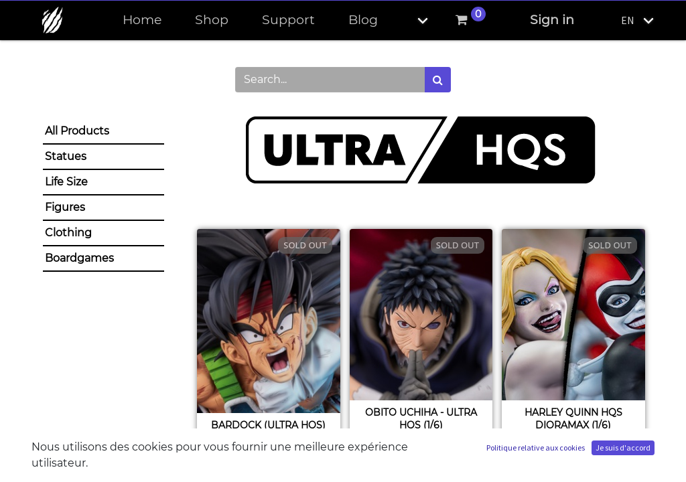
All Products (77, 131)
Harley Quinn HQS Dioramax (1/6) (573, 418)
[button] (411, 20)
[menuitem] (142, 20)
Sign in (552, 19)
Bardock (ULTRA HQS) (268, 425)
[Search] (438, 79)
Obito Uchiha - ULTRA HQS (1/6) (421, 418)
